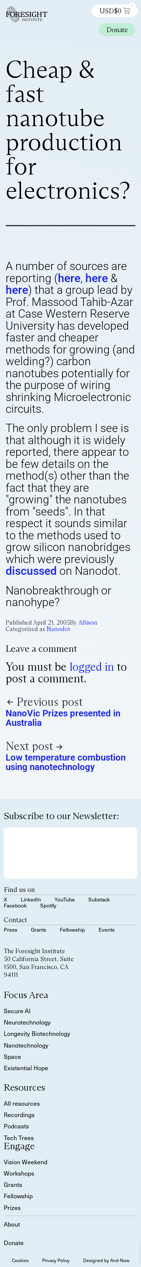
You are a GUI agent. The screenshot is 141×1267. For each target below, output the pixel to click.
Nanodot (58, 629)
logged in (92, 667)
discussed (31, 570)
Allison (87, 622)
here (69, 278)
